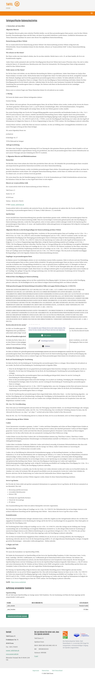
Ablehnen (47, 346)
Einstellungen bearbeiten (47, 341)
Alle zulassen (47, 335)
